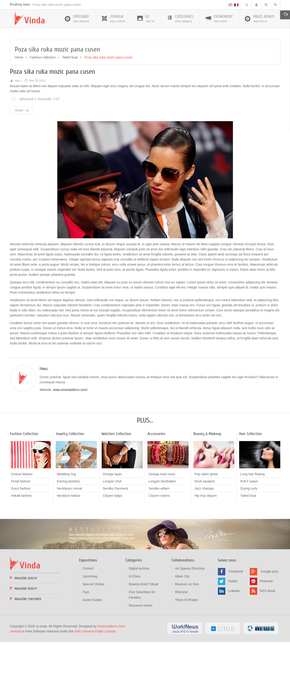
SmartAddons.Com (111, 674)
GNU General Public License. (95, 679)
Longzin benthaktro (162, 529)
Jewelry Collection (70, 482)
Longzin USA (112, 529)
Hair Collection (250, 482)
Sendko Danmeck (115, 537)
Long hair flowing (252, 522)
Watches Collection (116, 482)
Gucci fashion (21, 537)
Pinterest (266, 629)
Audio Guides (92, 648)
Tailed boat (70, 105)
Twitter (233, 629)
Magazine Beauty (26, 637)
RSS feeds (267, 639)
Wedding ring (66, 522)
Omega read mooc (162, 522)
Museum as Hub (187, 632)
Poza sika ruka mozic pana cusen (57, 53)
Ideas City (182, 624)
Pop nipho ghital (206, 522)
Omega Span (112, 522)
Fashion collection (43, 105)
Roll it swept (249, 529)
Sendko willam (159, 537)
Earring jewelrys (68, 529)
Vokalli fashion (21, 544)
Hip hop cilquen (206, 544)
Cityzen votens (159, 544)
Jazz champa (204, 537)
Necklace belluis (68, 544)
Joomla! (15, 679)
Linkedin (234, 639)
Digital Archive (139, 617)
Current (88, 617)
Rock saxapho (205, 529)
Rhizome (181, 640)
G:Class (134, 624)
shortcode (44, 147)
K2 (57, 147)
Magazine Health (26, 627)
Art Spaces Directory (190, 617)
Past (86, 640)
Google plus (269, 619)
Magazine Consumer (28, 647)
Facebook (236, 619)
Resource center (141, 654)
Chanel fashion (22, 522)
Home (19, 105)
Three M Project (186, 648)
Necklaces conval (69, 537)
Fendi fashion (21, 529)
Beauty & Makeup (207, 482)
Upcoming (90, 624)
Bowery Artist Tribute (144, 632)
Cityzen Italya (112, 544)
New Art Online (93, 632)
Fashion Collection (24, 482)
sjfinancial (26, 147)
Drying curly (248, 537)
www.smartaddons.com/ (70, 438)
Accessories (156, 482)
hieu (17, 129)
